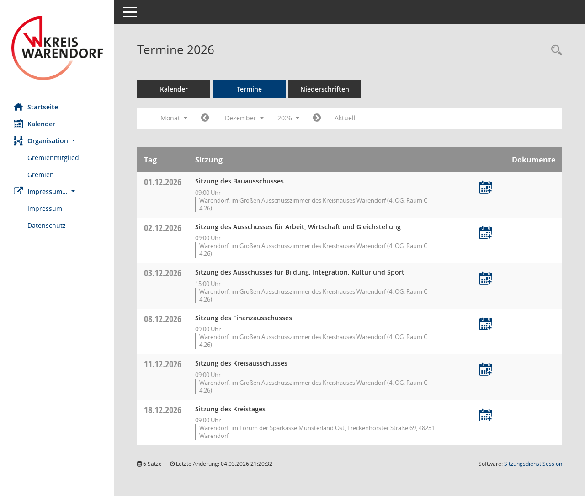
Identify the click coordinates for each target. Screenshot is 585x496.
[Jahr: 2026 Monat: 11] (205, 118)
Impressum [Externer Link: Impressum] (44, 208)
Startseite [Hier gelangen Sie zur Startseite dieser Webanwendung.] (36, 106)
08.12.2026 (162, 319)
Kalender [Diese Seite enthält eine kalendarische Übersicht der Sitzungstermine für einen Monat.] (34, 123)
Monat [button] (173, 117)
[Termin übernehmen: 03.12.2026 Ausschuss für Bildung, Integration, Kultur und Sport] (485, 279)
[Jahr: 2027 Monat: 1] (317, 118)
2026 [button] (288, 117)
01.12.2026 (162, 182)
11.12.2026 (162, 364)
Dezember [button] (244, 117)
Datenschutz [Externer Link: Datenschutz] (46, 225)
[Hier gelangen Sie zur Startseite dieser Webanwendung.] (57, 48)
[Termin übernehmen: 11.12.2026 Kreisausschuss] (485, 370)
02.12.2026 (162, 227)
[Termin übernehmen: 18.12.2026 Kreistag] (485, 415)
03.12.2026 (162, 273)
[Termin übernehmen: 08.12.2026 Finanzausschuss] (485, 324)
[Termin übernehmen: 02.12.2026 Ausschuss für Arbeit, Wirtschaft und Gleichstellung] (485, 233)
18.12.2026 (162, 410)
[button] (57, 140)
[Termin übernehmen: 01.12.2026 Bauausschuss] (485, 188)
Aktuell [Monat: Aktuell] (345, 117)
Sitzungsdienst (533, 464)
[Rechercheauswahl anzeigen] (554, 50)
